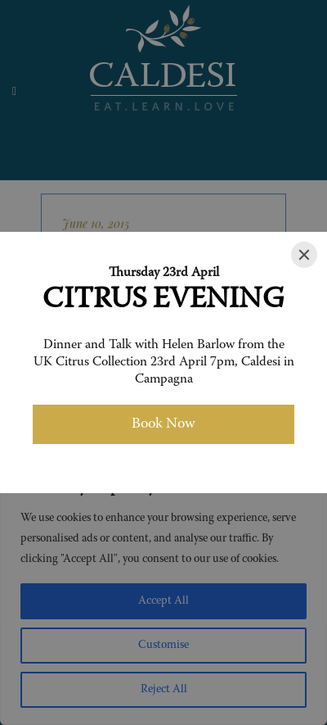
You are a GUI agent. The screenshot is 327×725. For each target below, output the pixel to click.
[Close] (304, 255)
